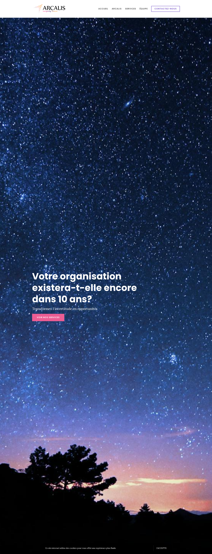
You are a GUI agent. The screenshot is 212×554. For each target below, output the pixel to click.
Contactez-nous (165, 8)
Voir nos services (48, 317)
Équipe (144, 8)
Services (130, 8)
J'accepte (161, 548)
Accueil (103, 8)
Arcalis (117, 8)
